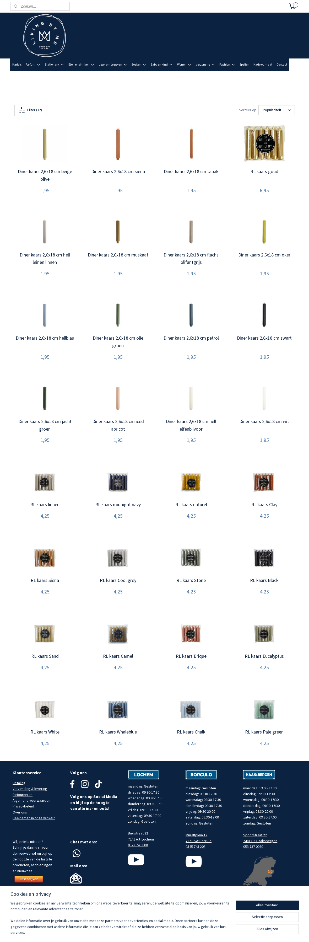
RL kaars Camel (118, 656)
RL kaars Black (264, 580)
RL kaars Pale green (264, 732)
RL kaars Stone (191, 580)
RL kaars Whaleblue (118, 732)
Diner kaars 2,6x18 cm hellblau (44, 338)
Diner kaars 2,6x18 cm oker (264, 255)
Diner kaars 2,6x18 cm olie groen (118, 342)
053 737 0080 (253, 846)
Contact (282, 64)
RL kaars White (44, 732)
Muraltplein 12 (196, 835)
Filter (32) (30, 110)
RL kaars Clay (264, 504)
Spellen (244, 64)
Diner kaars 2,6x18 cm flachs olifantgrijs (191, 259)
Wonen (184, 64)
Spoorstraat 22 (255, 835)
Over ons (20, 812)
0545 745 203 (195, 846)
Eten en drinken (81, 64)
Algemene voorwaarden (31, 800)
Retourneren (22, 795)
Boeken (139, 64)
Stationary (54, 64)
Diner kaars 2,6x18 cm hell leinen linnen (45, 259)
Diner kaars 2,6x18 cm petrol (191, 338)
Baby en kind (162, 64)
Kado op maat (262, 64)
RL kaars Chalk (191, 732)
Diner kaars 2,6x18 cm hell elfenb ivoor (191, 425)
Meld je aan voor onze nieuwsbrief (272, 77)
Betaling (19, 783)
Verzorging (205, 64)
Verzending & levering (30, 788)
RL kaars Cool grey (118, 580)
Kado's (16, 64)
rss (176, 932)
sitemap (167, 932)
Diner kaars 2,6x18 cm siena (118, 171)
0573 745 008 (138, 845)
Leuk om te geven (113, 64)
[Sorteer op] (277, 110)
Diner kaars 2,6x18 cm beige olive (45, 175)
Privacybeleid (23, 806)
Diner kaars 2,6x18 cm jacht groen (44, 425)
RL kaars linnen (44, 504)
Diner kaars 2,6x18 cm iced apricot (118, 425)
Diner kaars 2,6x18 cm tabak (191, 171)
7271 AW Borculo (199, 841)
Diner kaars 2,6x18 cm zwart (264, 338)
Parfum (33, 64)
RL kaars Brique (191, 656)
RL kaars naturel (191, 504)
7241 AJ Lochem (141, 839)
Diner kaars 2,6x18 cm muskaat (118, 255)
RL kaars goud (264, 171)
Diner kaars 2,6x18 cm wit (264, 421)
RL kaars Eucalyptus (264, 656)
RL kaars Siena (45, 580)
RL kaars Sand (44, 656)
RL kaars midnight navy (118, 504)
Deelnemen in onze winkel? (34, 818)
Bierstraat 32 (138, 833)
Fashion (227, 64)
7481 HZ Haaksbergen (260, 841)
